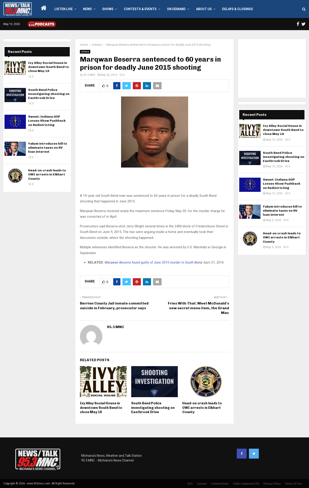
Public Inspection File (246, 483)
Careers (202, 483)
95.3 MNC (89, 74)
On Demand (176, 9)
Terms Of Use (293, 483)
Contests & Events (140, 9)
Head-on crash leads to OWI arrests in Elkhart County (202, 407)
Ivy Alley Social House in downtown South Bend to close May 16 (101, 407)
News (87, 9)
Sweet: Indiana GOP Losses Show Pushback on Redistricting (46, 121)
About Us (204, 9)
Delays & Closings (237, 9)
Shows (107, 9)
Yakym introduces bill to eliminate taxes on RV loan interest (47, 148)
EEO (190, 483)
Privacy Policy (272, 483)
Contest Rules (220, 483)
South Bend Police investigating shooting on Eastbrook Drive (153, 407)
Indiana (85, 51)
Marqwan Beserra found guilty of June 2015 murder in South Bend (153, 262)
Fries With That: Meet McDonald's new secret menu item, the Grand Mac (198, 308)
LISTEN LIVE (63, 9)
